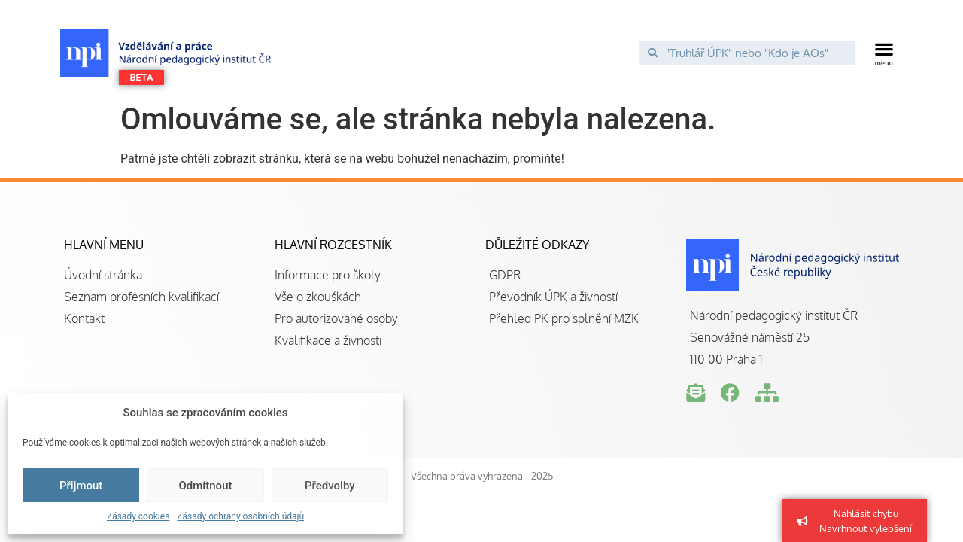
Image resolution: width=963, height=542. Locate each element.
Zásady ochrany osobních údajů (240, 516)
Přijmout (80, 485)
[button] (884, 53)
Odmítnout (205, 485)
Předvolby (330, 485)
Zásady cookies (138, 516)
